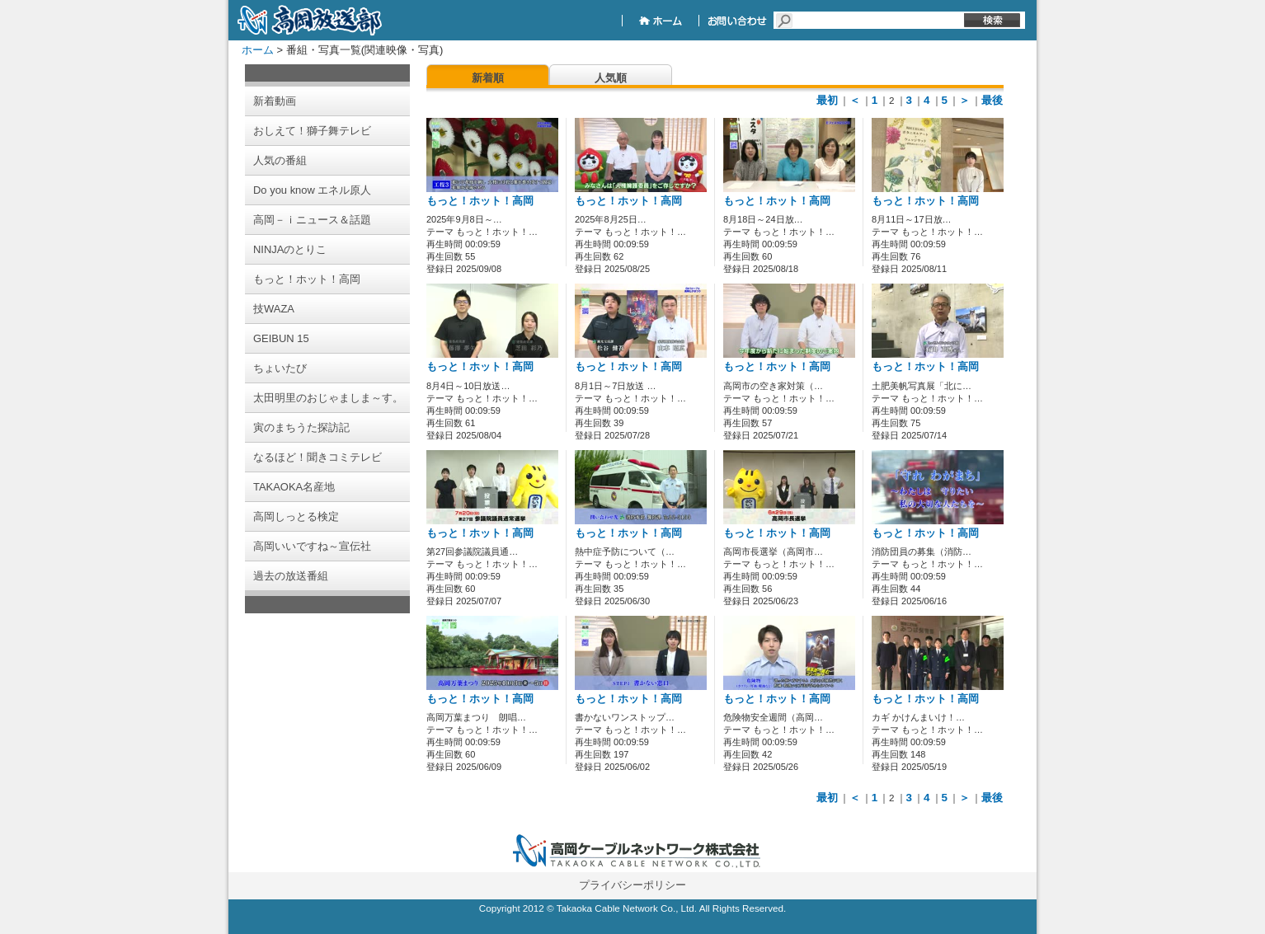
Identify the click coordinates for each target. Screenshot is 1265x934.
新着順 (488, 78)
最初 (827, 100)
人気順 (611, 78)
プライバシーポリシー (632, 885)
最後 (992, 100)
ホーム (258, 50)
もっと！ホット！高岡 (480, 201)
